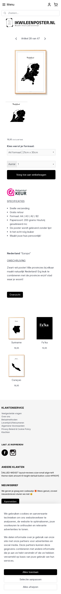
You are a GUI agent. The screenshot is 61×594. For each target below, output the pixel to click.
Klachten (5, 432)
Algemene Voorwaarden (13, 426)
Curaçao (16, 380)
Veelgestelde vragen (11, 413)
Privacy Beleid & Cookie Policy (16, 429)
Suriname (16, 342)
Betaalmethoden (9, 419)
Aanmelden (10, 501)
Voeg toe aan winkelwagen (31, 174)
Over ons (5, 416)
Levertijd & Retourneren (12, 423)
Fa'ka (44, 342)
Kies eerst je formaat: (20, 146)
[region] (30, 538)
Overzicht (15, 294)
